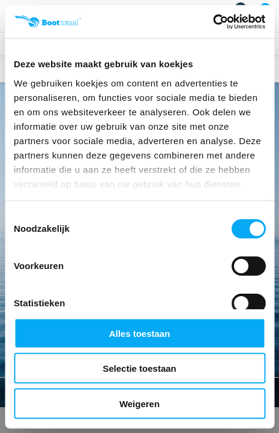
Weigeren (139, 403)
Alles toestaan (139, 333)
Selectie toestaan (139, 368)
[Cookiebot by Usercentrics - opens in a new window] (212, 21)
